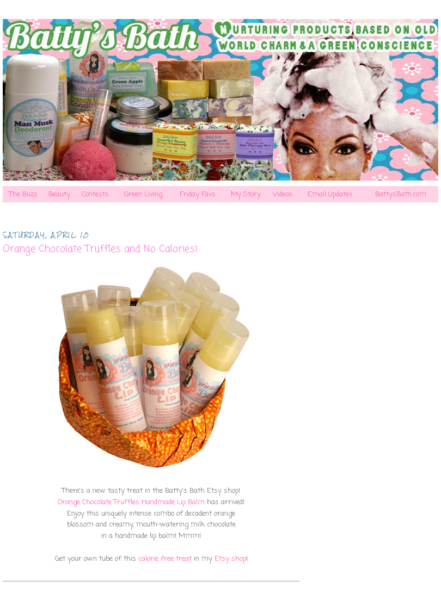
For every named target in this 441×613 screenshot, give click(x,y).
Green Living (143, 194)
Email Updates (330, 194)
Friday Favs (198, 194)
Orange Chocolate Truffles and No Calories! (100, 249)
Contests (95, 194)
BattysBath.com (400, 194)
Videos (282, 194)
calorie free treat (165, 559)
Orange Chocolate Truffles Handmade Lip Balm (131, 502)
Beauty (59, 194)
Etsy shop (230, 559)
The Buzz (23, 194)
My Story (246, 194)
